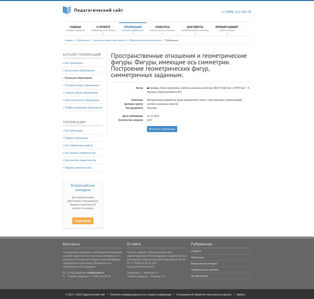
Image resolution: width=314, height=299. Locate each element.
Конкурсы (162, 29)
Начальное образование (78, 77)
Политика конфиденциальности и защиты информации (141, 294)
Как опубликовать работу (79, 145)
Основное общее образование (82, 85)
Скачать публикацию (162, 129)
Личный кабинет (227, 29)
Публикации (132, 29)
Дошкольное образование (80, 70)
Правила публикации (76, 137)
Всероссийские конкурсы (83, 187)
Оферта (240, 294)
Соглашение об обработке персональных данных (203, 294)
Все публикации (74, 63)
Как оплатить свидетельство (80, 160)
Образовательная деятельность (145, 40)
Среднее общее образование (81, 92)
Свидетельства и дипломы (204, 269)
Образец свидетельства (78, 167)
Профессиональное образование (83, 107)
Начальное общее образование (109, 40)
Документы (195, 29)
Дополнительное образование (82, 100)
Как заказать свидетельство (80, 152)
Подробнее (83, 221)
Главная (75, 29)
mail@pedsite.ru (95, 272)
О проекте (103, 29)
